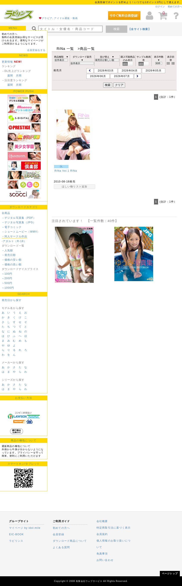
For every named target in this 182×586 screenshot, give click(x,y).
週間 (10, 75)
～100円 (7, 273)
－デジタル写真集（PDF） (19, 217)
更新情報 (7, 61)
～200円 (7, 278)
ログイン (160, 6)
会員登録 (58, 534)
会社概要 (102, 521)
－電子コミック (12, 227)
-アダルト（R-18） (14, 241)
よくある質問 (61, 547)
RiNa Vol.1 (61, 170)
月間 (19, 75)
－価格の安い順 (12, 259)
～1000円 (8, 287)
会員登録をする (36, 50)
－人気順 (7, 250)
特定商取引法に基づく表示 (113, 527)
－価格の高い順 (12, 264)
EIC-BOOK (16, 534)
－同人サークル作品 (14, 236)
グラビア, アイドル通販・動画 (60, 18)
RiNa (73, 170)
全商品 (6, 213)
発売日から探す (12, 300)
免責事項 (102, 553)
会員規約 (102, 534)
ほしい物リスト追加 (74, 186)
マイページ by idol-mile (24, 527)
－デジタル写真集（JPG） (19, 222)
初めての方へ (175, 6)
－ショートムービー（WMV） (21, 231)
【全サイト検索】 (139, 29)
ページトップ (170, 573)
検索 (117, 29)
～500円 (7, 283)
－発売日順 (9, 255)
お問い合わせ (105, 560)
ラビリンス (16, 540)
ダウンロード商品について (70, 540)
